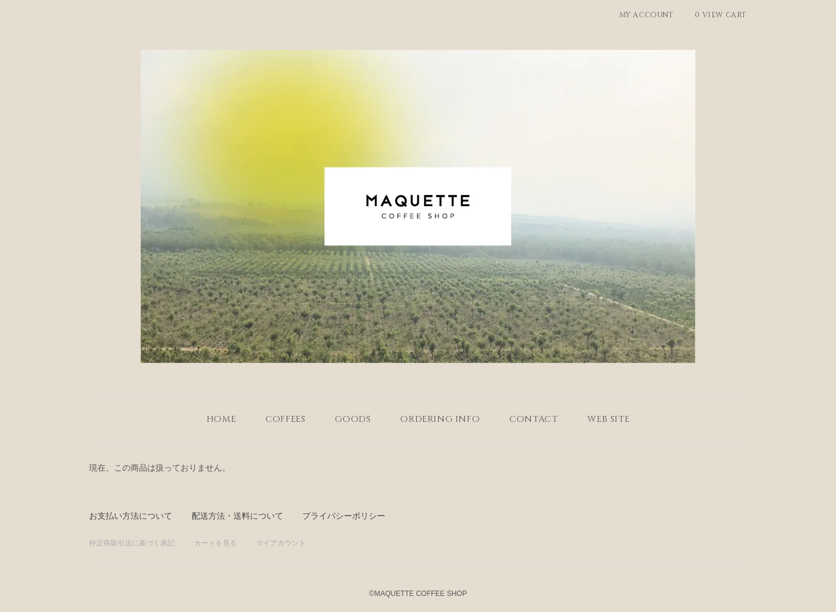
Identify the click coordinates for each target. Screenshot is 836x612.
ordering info (440, 419)
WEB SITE (608, 419)
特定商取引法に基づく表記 (132, 543)
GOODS (352, 419)
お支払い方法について (130, 515)
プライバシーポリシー (343, 515)
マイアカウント (281, 543)
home (221, 419)
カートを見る (215, 543)
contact (533, 419)
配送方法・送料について (237, 515)
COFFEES (285, 419)
